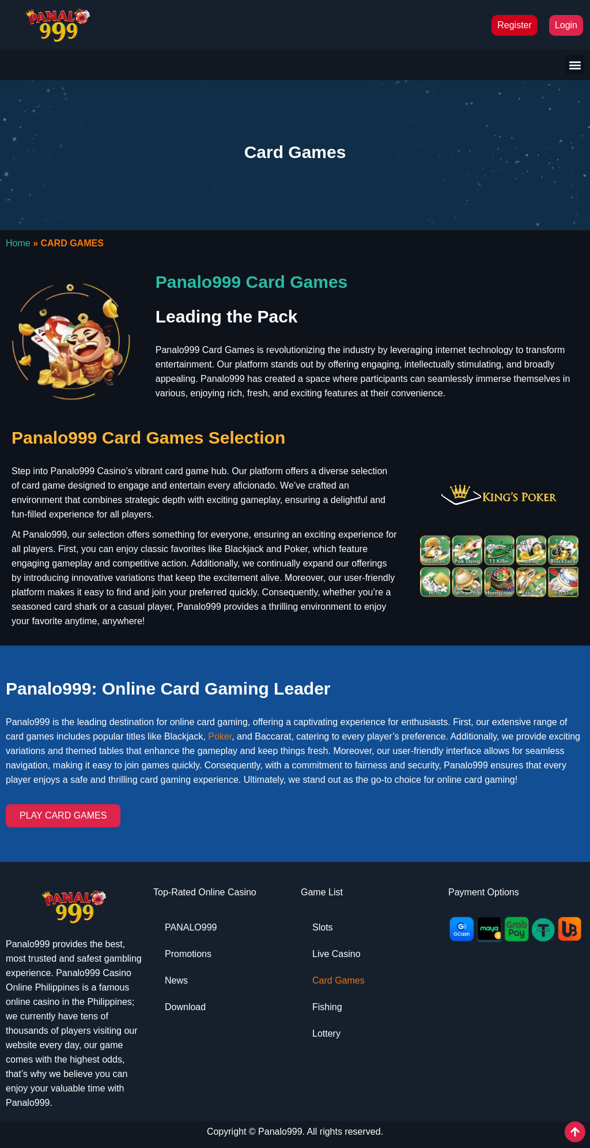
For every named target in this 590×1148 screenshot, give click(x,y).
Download (185, 1007)
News (176, 980)
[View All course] (575, 1131)
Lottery (326, 1033)
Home (18, 243)
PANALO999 (191, 927)
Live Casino (336, 954)
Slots (322, 927)
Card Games (338, 980)
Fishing (327, 1007)
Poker (220, 736)
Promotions (188, 954)
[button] (574, 64)
